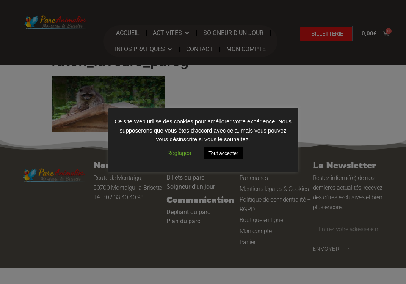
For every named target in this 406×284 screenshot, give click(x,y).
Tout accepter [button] (223, 153)
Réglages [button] (179, 153)
